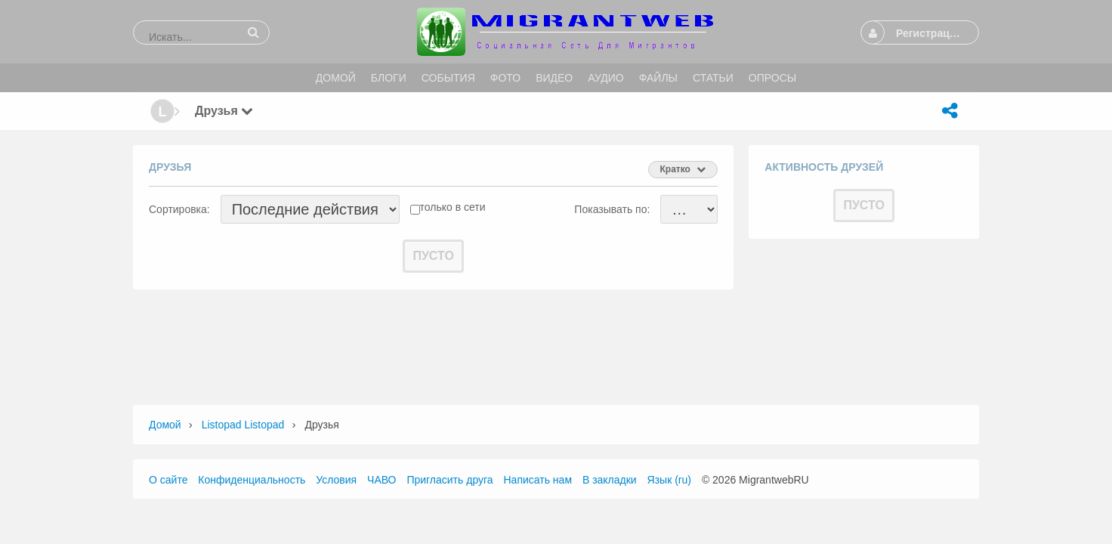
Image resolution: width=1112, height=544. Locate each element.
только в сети (453, 207)
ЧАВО (381, 480)
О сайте (168, 480)
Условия (336, 480)
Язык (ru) (669, 480)
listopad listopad (243, 425)
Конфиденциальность (251, 480)
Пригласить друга (449, 480)
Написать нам (538, 480)
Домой (165, 425)
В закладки (609, 480)
